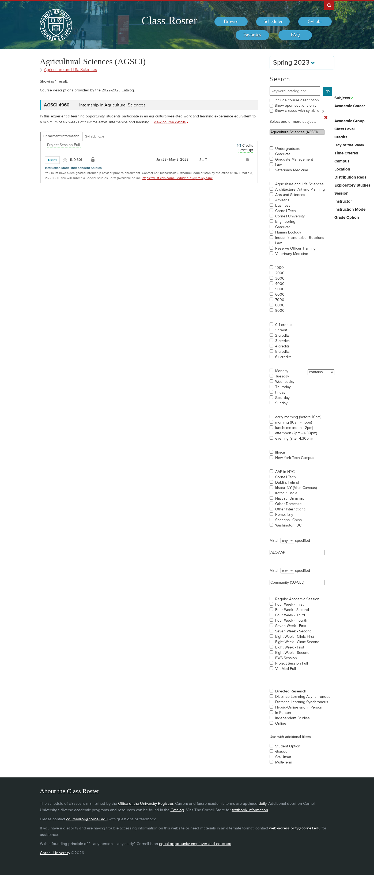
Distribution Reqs (350, 177)
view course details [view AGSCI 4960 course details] (170, 122)
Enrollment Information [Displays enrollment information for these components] (61, 136)
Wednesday (284, 382)
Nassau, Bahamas (289, 498)
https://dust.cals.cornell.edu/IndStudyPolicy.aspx (177, 178)
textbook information (250, 810)
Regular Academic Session (297, 599)
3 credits (282, 341)
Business (282, 205)
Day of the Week (349, 145)
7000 (279, 300)
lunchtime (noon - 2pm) (294, 428)
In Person (283, 713)
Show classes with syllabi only (299, 110)
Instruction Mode (349, 209)
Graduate (282, 154)
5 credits (282, 352)
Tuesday (282, 376)
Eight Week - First (289, 647)
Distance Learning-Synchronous (301, 702)
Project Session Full (291, 663)
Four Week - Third (290, 615)
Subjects (342, 98)
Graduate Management (294, 159)
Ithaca (280, 452)
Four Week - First (289, 604)
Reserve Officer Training (295, 248)
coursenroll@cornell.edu (87, 819)
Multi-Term (283, 762)
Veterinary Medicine (291, 170)
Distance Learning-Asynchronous (302, 697)
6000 (280, 294)
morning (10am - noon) (293, 422)
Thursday (283, 387)
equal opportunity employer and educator (195, 843)
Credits (340, 137)
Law (278, 165)
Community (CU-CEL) (297, 582)
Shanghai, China (288, 520)
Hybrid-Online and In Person (298, 707)
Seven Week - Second (293, 631)
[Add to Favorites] (65, 159)
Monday (281, 371)
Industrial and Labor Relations (299, 238)
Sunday (281, 403)
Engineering (285, 222)
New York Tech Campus (294, 458)
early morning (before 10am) (298, 417)
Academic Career (349, 106)
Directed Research (290, 691)
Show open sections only (295, 105)
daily (262, 803)
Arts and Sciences (290, 195)
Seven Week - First (290, 626)
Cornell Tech (285, 211)
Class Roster (169, 20)
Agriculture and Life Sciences (299, 184)
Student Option (287, 746)
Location (342, 169)
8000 (280, 305)
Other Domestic (288, 504)
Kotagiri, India (286, 493)
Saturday (282, 398)
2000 (280, 273)
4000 (280, 284)
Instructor (343, 201)
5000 (280, 289)
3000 (280, 278)
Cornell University (290, 216)
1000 (279, 268)
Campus (341, 161)
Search (280, 79)
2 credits (282, 336)
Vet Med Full (285, 669)
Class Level (344, 129)
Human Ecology (288, 232)
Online (280, 723)
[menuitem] (231, 22)
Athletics (282, 200)
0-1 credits (283, 325)
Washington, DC (288, 525)
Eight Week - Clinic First (294, 637)
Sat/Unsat (283, 757)
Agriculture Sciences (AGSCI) (297, 132)
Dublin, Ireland (287, 482)
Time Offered (346, 153)
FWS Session (286, 658)
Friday (280, 392)
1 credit (281, 330)
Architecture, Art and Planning (300, 189)
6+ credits (283, 357)
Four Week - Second (292, 610)
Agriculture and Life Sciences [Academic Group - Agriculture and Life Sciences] (70, 69)
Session (341, 193)
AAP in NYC (284, 472)
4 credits (282, 346)
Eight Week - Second (292, 653)
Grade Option (346, 217)
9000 (280, 311)
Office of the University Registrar (145, 803)
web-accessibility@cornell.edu (294, 828)
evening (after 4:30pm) (293, 438)
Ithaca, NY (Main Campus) (296, 488)
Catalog (177, 810)
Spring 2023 (294, 62)
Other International (290, 509)
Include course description (297, 100)
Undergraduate (287, 149)
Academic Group (349, 121)
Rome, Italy (284, 515)
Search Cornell (329, 5)
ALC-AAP (297, 552)
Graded (281, 752)
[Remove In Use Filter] (326, 118)
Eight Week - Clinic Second (297, 642)
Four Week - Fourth (291, 620)
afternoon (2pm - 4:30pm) (296, 433)
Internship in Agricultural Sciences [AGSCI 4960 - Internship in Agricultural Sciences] (112, 105)
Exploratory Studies (352, 185)
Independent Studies (292, 718)
